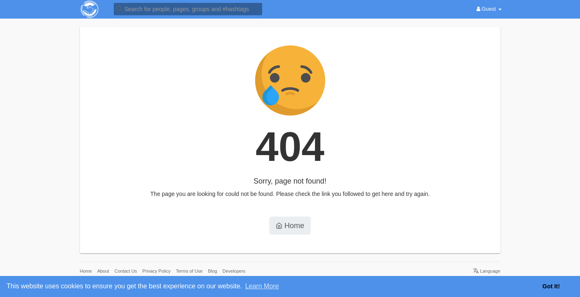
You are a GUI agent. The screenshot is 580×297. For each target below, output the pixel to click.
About (103, 271)
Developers (234, 271)
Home (290, 226)
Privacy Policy (156, 271)
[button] (188, 8)
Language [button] (486, 271)
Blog (212, 271)
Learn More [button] (262, 286)
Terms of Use (189, 271)
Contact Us (126, 271)
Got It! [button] (551, 286)
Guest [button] (489, 9)
